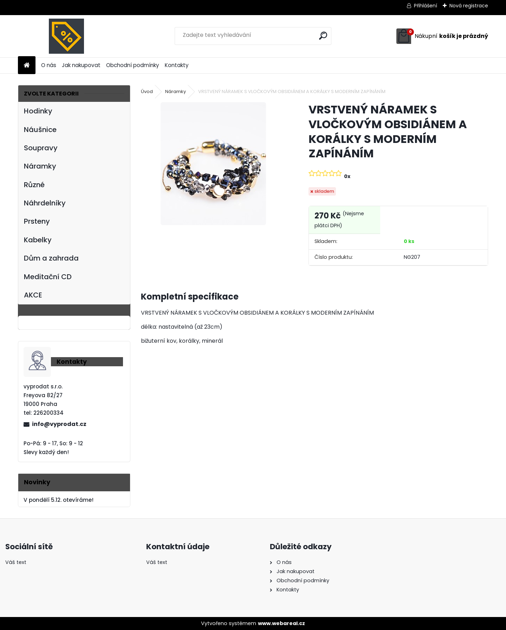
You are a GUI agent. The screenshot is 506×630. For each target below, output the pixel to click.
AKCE (33, 295)
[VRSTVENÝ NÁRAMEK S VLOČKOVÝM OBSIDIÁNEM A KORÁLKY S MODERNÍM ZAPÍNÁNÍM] (213, 163)
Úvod (147, 91)
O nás (48, 65)
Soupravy (41, 148)
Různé (34, 185)
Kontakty (177, 65)
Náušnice (40, 129)
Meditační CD (48, 277)
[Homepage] (26, 65)
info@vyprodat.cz (59, 424)
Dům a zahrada (51, 258)
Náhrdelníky (45, 203)
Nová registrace (468, 5)
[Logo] (66, 36)
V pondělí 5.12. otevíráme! (58, 500)
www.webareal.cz (281, 623)
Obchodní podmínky (132, 65)
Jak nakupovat (81, 65)
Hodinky (38, 111)
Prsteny (37, 221)
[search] (323, 36)
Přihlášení (425, 5)
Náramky (40, 166)
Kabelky (38, 240)
